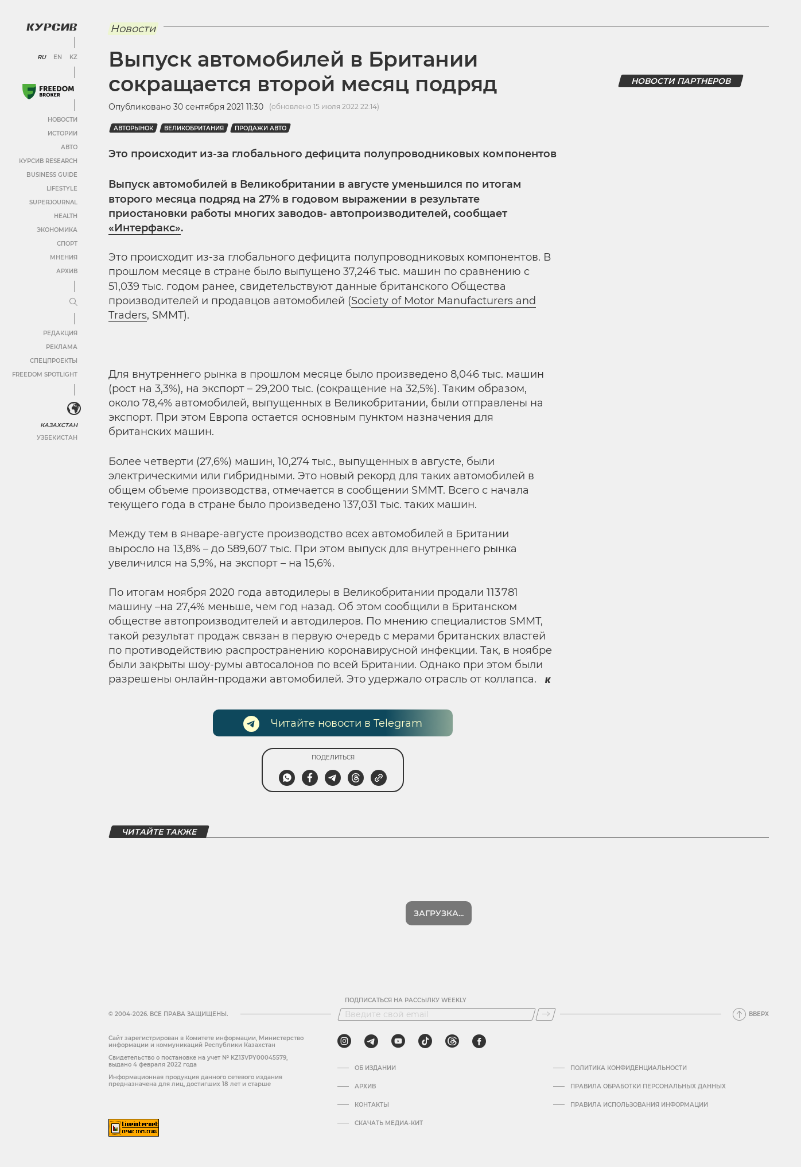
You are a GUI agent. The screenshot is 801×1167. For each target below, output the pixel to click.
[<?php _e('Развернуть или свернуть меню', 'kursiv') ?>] (74, 408)
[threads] (452, 1041)
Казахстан (58, 425)
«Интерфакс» (144, 228)
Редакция (60, 333)
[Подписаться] (545, 1014)
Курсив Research (48, 161)
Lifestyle (61, 188)
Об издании (375, 1068)
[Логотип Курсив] (51, 27)
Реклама (61, 347)
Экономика (57, 230)
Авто (69, 147)
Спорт (67, 243)
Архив (66, 271)
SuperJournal (53, 202)
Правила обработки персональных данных (648, 1086)
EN (57, 57)
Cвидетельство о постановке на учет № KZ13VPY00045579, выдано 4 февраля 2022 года (197, 1061)
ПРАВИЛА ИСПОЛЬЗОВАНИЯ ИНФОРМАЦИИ (639, 1105)
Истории (62, 133)
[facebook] (479, 1041)
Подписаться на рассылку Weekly (405, 1000)
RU (41, 57)
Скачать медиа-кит (389, 1123)
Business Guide (51, 175)
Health (65, 216)
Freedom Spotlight (44, 374)
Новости (62, 119)
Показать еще (438, 913)
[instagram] (344, 1041)
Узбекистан (57, 437)
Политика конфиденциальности (628, 1068)
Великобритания (194, 128)
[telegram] (371, 1041)
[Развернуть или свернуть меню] (73, 302)
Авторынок (133, 128)
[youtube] (398, 1041)
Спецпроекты (53, 361)
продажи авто (260, 128)
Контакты (372, 1105)
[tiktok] (425, 1041)
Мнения (63, 257)
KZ (73, 57)
